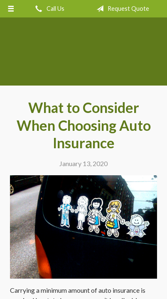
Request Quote (121, 8)
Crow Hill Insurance (84, 55)
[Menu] (11, 8)
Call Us (48, 8)
